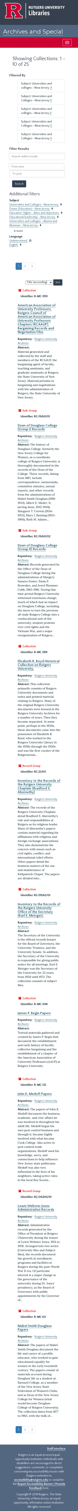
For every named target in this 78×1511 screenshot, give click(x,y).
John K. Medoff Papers (35, 1094)
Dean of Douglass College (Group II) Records (37, 547)
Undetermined (18, 240)
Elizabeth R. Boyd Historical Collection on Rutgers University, (38, 665)
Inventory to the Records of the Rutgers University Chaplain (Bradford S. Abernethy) (39, 786)
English (14, 245)
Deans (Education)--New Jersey (29, 208)
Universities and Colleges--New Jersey (34, 204)
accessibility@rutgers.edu (31, 1480)
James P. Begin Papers (34, 1013)
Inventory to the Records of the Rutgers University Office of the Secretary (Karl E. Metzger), (39, 909)
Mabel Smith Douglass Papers (35, 1327)
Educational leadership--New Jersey (32, 217)
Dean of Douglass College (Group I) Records (37, 427)
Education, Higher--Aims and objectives (34, 213)
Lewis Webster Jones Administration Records (36, 1208)
